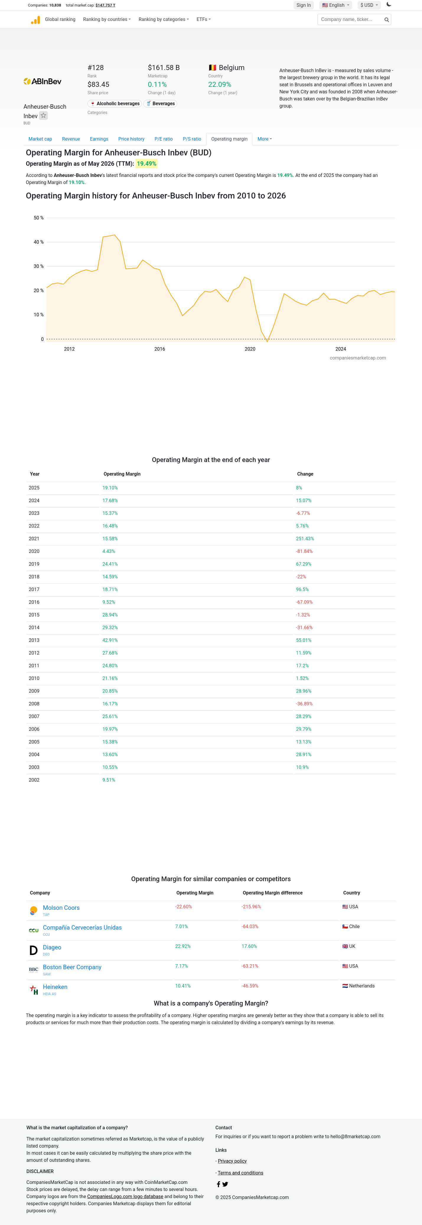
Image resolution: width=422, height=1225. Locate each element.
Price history (131, 139)
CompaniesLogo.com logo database (125, 1196)
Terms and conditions (240, 1173)
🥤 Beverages (160, 103)
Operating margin (229, 139)
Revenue (71, 139)
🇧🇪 (226, 68)
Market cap (40, 139)
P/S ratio (192, 139)
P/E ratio (163, 139)
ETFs (202, 19)
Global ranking (60, 19)
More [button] (263, 139)
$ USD (367, 5)
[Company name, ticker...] (354, 19)
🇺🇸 (334, 5)
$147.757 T (105, 5)
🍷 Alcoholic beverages (115, 103)
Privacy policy (232, 1161)
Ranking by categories (162, 19)
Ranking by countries (105, 19)
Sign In (303, 5)
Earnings (99, 139)
